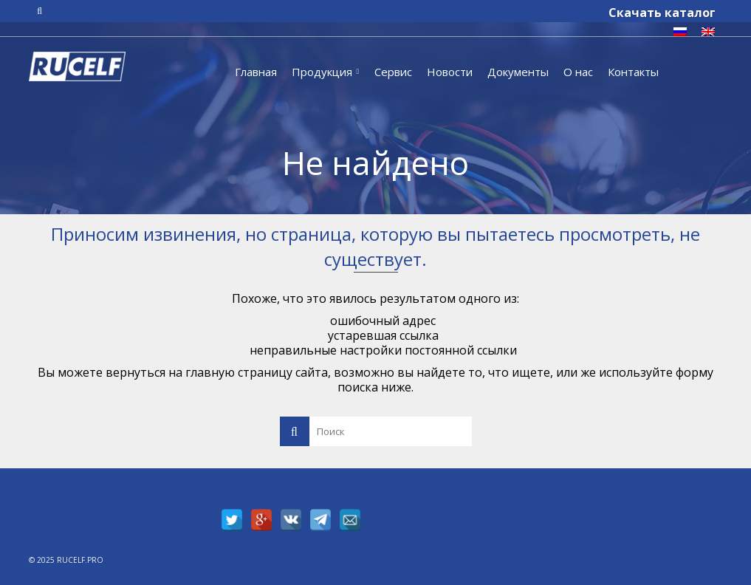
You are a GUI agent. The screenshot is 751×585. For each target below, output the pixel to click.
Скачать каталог (662, 12)
